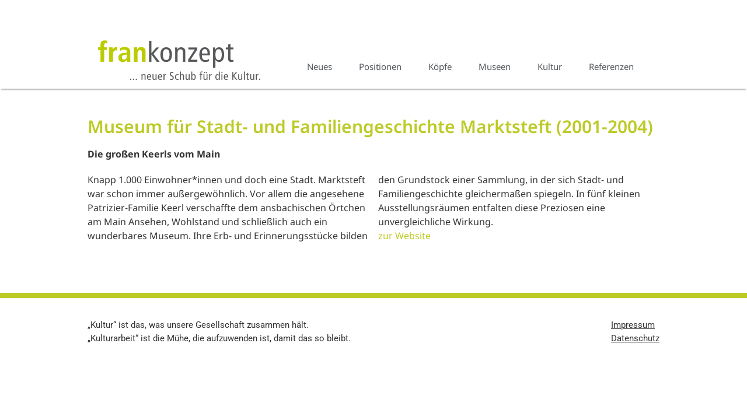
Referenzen (611, 66)
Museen (495, 66)
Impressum (633, 325)
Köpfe (440, 66)
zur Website (404, 235)
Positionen (380, 66)
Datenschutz (635, 338)
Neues (319, 66)
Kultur (549, 66)
